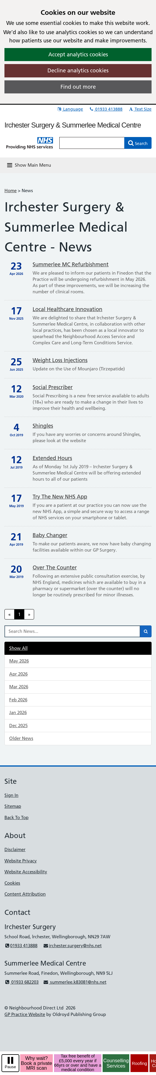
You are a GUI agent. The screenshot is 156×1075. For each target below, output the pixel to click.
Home (10, 190)
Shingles (43, 425)
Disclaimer (15, 849)
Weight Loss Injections (60, 360)
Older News (21, 738)
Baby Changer (50, 535)
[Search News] (72, 631)
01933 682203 (21, 982)
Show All (18, 648)
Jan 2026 (18, 712)
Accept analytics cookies (78, 54)
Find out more (78, 86)
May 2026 (19, 661)
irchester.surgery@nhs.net (72, 945)
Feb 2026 (18, 700)
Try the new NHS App (60, 496)
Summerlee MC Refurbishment (71, 264)
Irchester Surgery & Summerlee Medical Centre (72, 125)
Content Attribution (25, 894)
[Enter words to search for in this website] (92, 143)
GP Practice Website (24, 1014)
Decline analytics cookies (78, 70)
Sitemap (12, 806)
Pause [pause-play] (10, 1067)
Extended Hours (52, 458)
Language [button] (70, 109)
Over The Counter (55, 567)
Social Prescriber (53, 387)
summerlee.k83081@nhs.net (74, 982)
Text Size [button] (140, 109)
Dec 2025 (18, 725)
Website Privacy (20, 861)
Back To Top (16, 817)
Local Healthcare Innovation (67, 309)
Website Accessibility (25, 872)
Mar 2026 (18, 686)
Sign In (11, 795)
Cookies (12, 883)
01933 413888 (105, 109)
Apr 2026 (18, 674)
